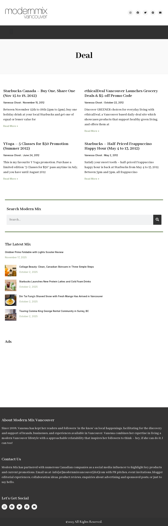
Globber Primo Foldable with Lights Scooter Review (34, 252)
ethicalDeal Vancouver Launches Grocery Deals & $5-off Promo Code (121, 93)
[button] (11, 31)
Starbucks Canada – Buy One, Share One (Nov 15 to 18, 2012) (39, 93)
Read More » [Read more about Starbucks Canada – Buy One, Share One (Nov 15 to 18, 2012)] (10, 126)
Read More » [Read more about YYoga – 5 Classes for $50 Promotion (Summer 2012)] (10, 178)
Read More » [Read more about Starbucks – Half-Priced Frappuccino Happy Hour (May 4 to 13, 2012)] (91, 178)
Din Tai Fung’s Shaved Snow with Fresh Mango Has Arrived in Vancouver (61, 296)
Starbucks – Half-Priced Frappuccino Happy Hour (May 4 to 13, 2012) (118, 146)
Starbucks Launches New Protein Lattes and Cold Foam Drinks (55, 281)
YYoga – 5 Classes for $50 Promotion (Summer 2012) (35, 146)
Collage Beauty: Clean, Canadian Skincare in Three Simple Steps (56, 266)
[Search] (157, 220)
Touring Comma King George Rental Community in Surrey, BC (54, 311)
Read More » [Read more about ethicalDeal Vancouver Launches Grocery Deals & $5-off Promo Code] (91, 131)
